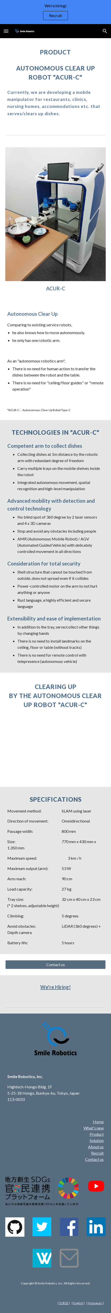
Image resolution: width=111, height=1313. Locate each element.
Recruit (97, 1153)
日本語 (63, 1303)
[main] (55, 52)
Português (95, 1303)
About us (96, 1146)
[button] (6, 31)
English (78, 1303)
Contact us (94, 1159)
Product (97, 1134)
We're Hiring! (55, 987)
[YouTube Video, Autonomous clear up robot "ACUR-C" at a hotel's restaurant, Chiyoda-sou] (55, 747)
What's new (94, 1128)
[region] (55, 12)
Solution (97, 1140)
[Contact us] (55, 964)
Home (98, 1121)
